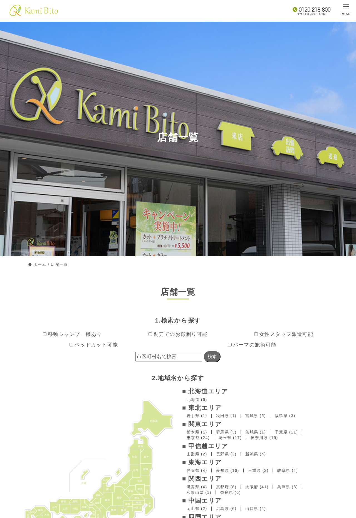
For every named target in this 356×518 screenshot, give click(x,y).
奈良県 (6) (230, 492)
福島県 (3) (285, 415)
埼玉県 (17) (230, 437)
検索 (212, 356)
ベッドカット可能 (94, 345)
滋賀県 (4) (197, 487)
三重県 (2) (258, 470)
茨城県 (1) (255, 432)
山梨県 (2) (197, 454)
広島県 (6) (226, 508)
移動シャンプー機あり (72, 334)
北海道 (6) (197, 399)
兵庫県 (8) (287, 487)
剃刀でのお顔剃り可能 (178, 334)
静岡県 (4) (197, 470)
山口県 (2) (255, 508)
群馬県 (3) (226, 432)
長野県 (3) (226, 454)
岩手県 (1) (197, 415)
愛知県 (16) (227, 470)
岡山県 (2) (197, 508)
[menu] (346, 9)
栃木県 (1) (197, 432)
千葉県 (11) (286, 432)
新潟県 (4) (255, 454)
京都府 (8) (226, 487)
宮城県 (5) (255, 415)
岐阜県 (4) (287, 470)
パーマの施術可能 (252, 345)
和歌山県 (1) (199, 492)
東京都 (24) (198, 437)
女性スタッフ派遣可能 (283, 334)
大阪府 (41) (256, 487)
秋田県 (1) (226, 415)
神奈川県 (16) (264, 437)
